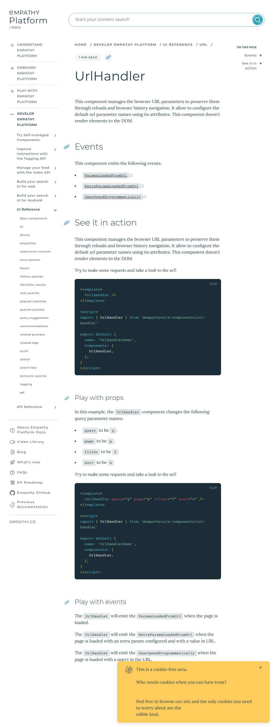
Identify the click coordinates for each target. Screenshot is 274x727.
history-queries (31, 276)
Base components (33, 218)
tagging (26, 384)
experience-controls (35, 251)
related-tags (29, 343)
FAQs (22, 472)
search (25, 359)
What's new (29, 462)
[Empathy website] (32, 522)
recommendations (34, 326)
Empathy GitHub (34, 493)
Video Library (30, 442)
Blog (21, 452)
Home (81, 45)
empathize (28, 243)
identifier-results (33, 284)
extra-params (30, 260)
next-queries (29, 293)
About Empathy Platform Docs (32, 430)
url (22, 392)
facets (24, 268)
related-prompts (32, 334)
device (25, 235)
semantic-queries (33, 376)
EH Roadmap (30, 483)
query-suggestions (34, 318)
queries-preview (32, 309)
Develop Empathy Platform (124, 45)
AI (21, 226)
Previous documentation (32, 504)
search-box (28, 367)
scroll (24, 351)
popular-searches (33, 301)
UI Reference (178, 45)
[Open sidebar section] (12, 45)
